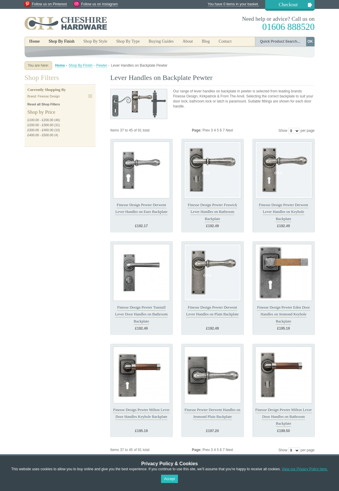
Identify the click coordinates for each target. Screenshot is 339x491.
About (187, 41)
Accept (169, 479)
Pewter (101, 65)
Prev (207, 130)
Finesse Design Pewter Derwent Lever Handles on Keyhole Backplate (283, 212)
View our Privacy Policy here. (305, 469)
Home (34, 41)
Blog (206, 41)
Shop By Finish (81, 65)
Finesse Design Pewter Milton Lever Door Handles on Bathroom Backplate (283, 416)
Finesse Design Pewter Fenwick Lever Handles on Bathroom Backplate (212, 212)
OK (310, 41)
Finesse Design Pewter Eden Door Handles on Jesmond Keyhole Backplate (283, 314)
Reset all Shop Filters (44, 104)
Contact (225, 41)
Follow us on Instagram (99, 4)
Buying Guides (161, 41)
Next (229, 130)
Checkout (288, 4)
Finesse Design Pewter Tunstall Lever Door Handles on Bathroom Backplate (141, 314)
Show (282, 131)
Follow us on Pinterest (49, 4)
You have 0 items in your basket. (233, 4)
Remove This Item (90, 96)
